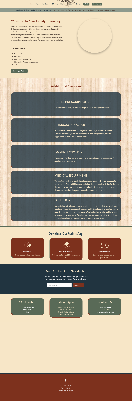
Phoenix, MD (27, 309)
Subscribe (78, 285)
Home (32, 4)
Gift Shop (55, 4)
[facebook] (66, 380)
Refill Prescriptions (71, 102)
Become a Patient (19, 71)
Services (45, 4)
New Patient (97, 4)
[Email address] (59, 285)
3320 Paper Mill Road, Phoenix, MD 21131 (28, 10)
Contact (78, 4)
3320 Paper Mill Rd (27, 307)
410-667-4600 (48, 10)
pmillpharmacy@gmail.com (105, 312)
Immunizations (67, 152)
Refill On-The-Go (65, 251)
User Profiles (104, 251)
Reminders (27, 251)
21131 (27, 312)
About (38, 4)
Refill (86, 4)
